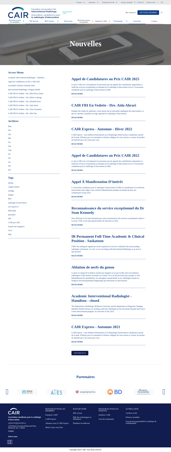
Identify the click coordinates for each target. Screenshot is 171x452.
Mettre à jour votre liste (54, 427)
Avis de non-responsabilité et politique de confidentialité (141, 422)
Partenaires (92, 2)
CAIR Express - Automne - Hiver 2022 (101, 129)
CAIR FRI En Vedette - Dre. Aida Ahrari (103, 105)
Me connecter (131, 12)
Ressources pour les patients (84, 21)
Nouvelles (137, 21)
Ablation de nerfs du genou (92, 267)
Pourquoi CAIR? (51, 415)
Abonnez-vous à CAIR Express (57, 423)
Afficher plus (80, 353)
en (162, 2)
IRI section (68, 21)
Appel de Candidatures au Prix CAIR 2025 (105, 79)
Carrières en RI (150, 2)
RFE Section (49, 21)
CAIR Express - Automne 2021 (95, 327)
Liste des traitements (106, 419)
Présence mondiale (126, 2)
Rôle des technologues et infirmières (82, 418)
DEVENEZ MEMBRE (148, 12)
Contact (154, 21)
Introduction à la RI (108, 2)
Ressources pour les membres (15, 21)
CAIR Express (50, 419)
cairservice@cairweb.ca (17, 423)
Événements (118, 21)
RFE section (77, 413)
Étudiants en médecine (81, 423)
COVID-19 (140, 2)
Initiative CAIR (101, 21)
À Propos (79, 2)
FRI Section (33, 21)
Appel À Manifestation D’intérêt (97, 182)
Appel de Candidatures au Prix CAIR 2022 (105, 155)
